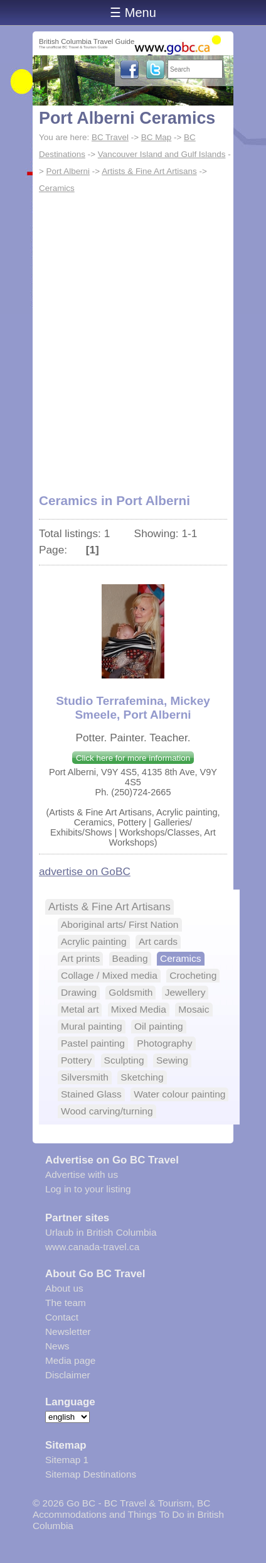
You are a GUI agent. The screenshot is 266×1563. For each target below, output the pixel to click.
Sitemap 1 (66, 1459)
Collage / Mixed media (109, 975)
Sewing (172, 1060)
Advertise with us (81, 1174)
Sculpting (124, 1060)
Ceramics (57, 188)
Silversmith (85, 1077)
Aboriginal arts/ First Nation (120, 924)
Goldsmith (130, 992)
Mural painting (91, 1026)
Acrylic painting (94, 941)
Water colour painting (179, 1094)
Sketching (141, 1077)
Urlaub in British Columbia (101, 1232)
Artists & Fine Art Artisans (149, 171)
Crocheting (192, 975)
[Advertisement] (133, 336)
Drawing (79, 992)
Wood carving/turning (107, 1111)
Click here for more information (133, 758)
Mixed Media (138, 1009)
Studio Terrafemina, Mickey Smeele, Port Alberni (133, 707)
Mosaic (193, 1009)
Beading (130, 958)
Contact (61, 1317)
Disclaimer (67, 1375)
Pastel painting (93, 1043)
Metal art (79, 1009)
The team (65, 1302)
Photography (164, 1043)
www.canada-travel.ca (92, 1246)
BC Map (156, 137)
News (57, 1346)
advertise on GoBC (84, 871)
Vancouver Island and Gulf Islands (162, 154)
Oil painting (158, 1026)
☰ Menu (133, 12)
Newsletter (68, 1331)
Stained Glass (91, 1094)
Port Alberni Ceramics (127, 118)
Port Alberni (68, 171)
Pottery (76, 1060)
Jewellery (185, 992)
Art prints (80, 958)
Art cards (158, 941)
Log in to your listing (88, 1189)
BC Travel (110, 137)
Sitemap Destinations (90, 1474)
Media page (70, 1360)
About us (64, 1288)
